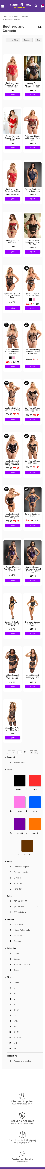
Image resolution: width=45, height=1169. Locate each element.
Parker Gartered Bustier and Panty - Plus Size (32, 242)
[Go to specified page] (20, 752)
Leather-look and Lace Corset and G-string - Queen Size (12, 463)
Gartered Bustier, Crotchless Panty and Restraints (12, 569)
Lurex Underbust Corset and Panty (32, 294)
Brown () (27, 855)
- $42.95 (32, 304)
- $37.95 (32, 520)
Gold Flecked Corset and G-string (32, 462)
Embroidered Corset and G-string (12, 241)
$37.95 (33, 194)
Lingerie (25, 16)
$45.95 (33, 629)
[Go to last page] (36, 752)
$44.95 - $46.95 (12, 194)
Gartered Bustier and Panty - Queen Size (33, 190)
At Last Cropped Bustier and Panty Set (32, 677)
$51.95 (12, 629)
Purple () (19, 833)
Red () (35, 789)
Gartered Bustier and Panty (33, 515)
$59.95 (12, 733)
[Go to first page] (9, 752)
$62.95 (12, 682)
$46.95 (12, 90)
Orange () (35, 833)
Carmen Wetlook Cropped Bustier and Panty (12, 138)
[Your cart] (42, 6)
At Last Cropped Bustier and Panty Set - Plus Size (12, 677)
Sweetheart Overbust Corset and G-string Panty (12, 295)
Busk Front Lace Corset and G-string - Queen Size (12, 85)
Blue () (35, 811)
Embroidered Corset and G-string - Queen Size (32, 138)
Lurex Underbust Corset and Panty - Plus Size (12, 352)
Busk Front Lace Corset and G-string (12, 190)
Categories (7, 16)
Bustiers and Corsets (12, 19)
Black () (19, 789)
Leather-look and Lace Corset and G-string (12, 516)
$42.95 (33, 143)
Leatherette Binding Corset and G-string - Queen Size (32, 352)
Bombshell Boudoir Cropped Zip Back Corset (12, 624)
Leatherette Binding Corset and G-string (12, 409)
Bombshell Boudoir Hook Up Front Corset (32, 624)
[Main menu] (2, 6)
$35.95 (12, 575)
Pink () (19, 811)
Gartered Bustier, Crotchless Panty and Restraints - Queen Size (32, 570)
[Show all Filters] (13, 40)
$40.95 (12, 143)
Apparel (16, 16)
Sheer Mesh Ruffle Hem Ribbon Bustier (12, 729)
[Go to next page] (31, 752)
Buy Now (12, 94)
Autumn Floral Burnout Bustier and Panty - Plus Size (32, 85)
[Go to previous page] (13, 752)
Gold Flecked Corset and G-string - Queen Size (32, 410)
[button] (30, 299)
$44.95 (33, 90)
